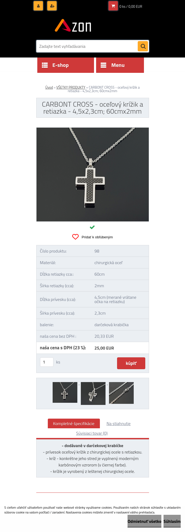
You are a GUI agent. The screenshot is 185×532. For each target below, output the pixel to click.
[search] (143, 46)
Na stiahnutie (119, 423)
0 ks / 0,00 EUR (130, 6)
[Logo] (73, 26)
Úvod (49, 87)
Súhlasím (172, 521)
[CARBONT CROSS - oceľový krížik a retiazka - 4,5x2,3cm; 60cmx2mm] (93, 130)
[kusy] (46, 362)
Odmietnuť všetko (144, 521)
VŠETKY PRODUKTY (70, 87)
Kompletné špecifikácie (74, 423)
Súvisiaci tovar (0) (91, 433)
